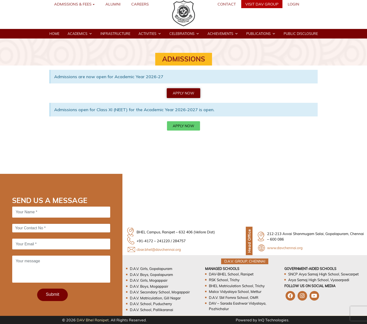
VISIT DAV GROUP (261, 4)
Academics (80, 33)
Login (293, 4)
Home (54, 34)
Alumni (112, 4)
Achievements (222, 33)
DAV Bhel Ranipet (93, 320)
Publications (260, 33)
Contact (227, 4)
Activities (149, 33)
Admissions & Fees (73, 4)
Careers (140, 4)
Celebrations (184, 33)
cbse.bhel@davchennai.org (159, 249)
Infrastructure (115, 34)
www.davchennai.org (285, 248)
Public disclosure (301, 34)
